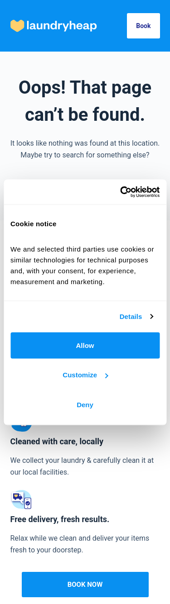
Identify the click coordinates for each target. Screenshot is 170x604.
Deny (85, 404)
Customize (85, 375)
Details (131, 316)
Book (143, 25)
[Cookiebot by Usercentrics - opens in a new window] (121, 192)
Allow (85, 345)
